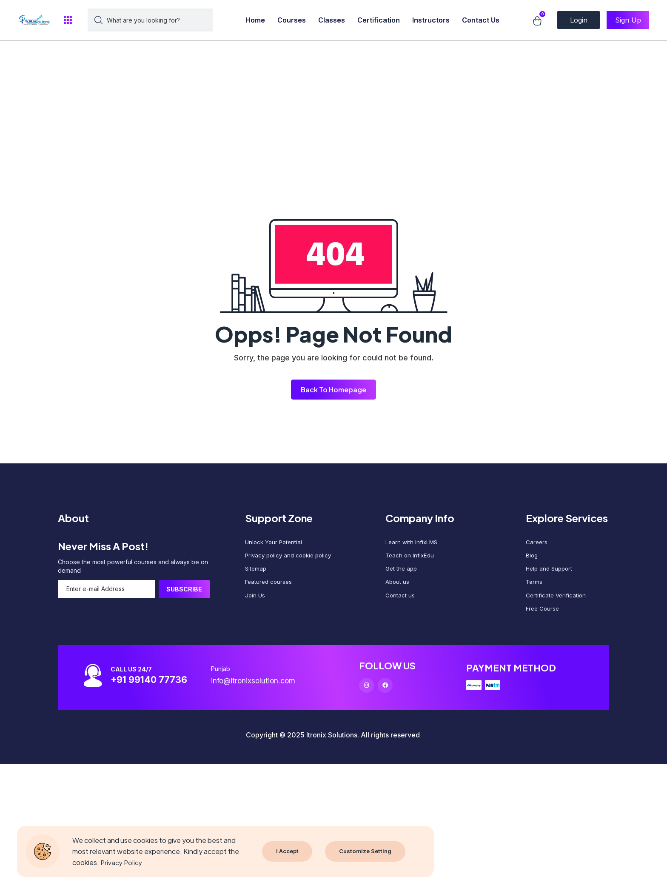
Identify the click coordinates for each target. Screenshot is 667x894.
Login (578, 20)
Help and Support (551, 572)
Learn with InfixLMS (412, 543)
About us (397, 586)
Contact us (400, 601)
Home (255, 20)
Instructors (431, 20)
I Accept (287, 851)
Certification (378, 20)
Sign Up (628, 20)
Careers (537, 543)
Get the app (402, 572)
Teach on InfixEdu (410, 557)
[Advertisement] (255, 59)
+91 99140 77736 (155, 687)
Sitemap (256, 572)
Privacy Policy (122, 862)
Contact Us (480, 20)
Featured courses (269, 586)
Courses (291, 20)
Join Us (255, 601)
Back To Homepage (333, 389)
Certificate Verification (557, 601)
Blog (532, 557)
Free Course (543, 615)
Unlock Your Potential (275, 543)
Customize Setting (366, 851)
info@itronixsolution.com (260, 688)
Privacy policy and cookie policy (291, 557)
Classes (331, 20)
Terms (534, 586)
